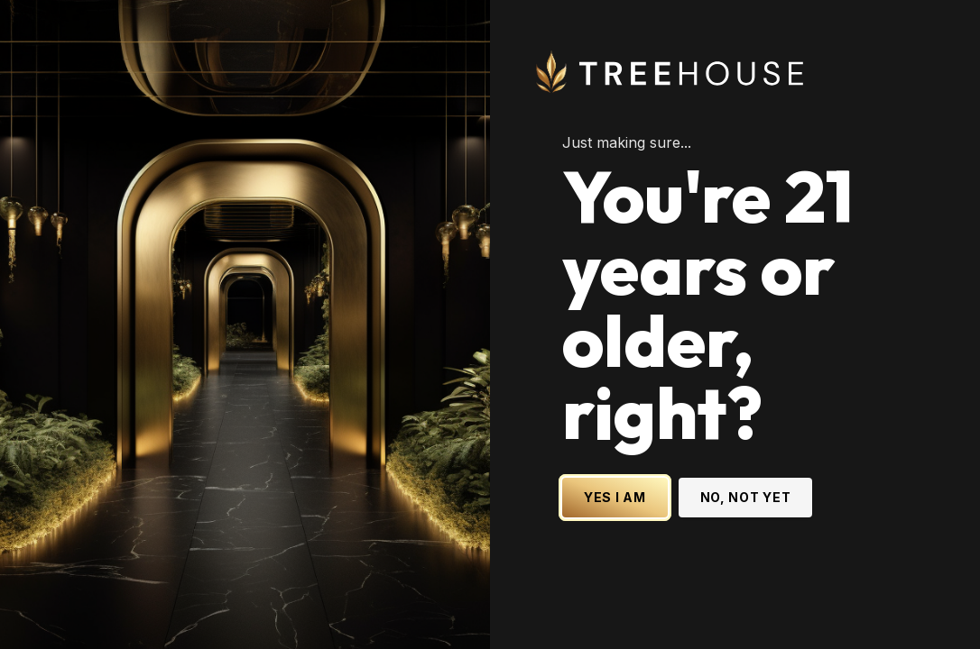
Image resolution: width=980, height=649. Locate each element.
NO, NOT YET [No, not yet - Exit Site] (745, 497)
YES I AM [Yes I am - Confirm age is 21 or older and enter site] (615, 497)
